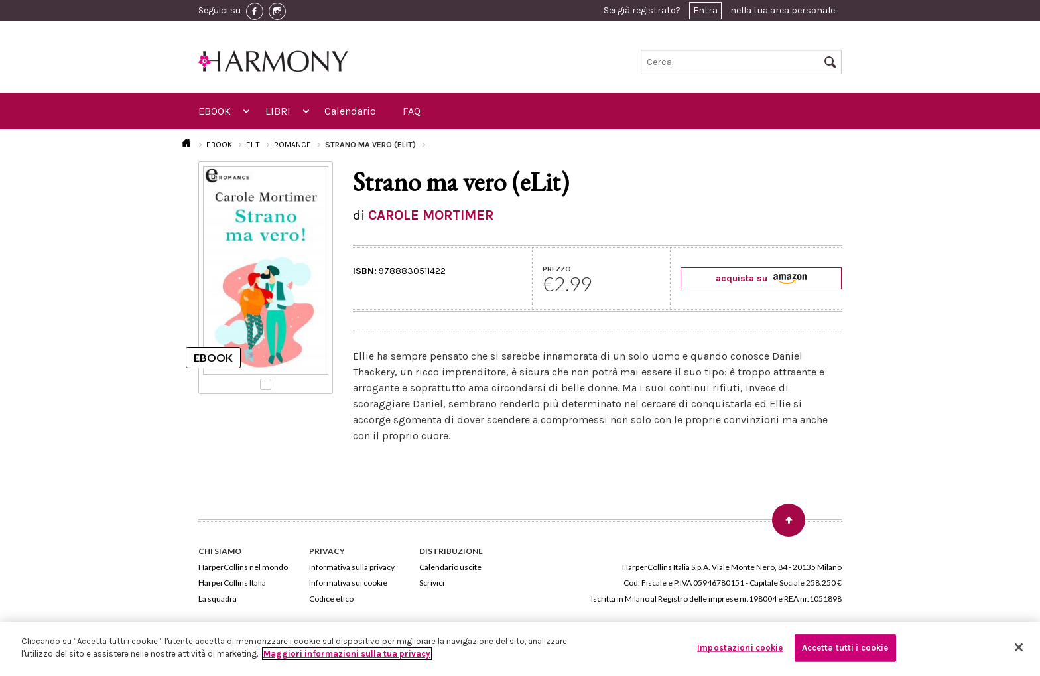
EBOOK (214, 111)
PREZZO (557, 269)
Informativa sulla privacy (352, 567)
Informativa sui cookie (348, 583)
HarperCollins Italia (232, 583)
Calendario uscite (450, 567)
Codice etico (331, 599)
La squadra (217, 599)
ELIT (253, 144)
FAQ (412, 111)
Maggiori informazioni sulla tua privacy (346, 654)
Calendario (350, 111)
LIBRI (278, 111)
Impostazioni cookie (740, 648)
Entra (705, 10)
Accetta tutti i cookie (845, 648)
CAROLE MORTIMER (430, 215)
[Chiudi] (1018, 647)
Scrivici (431, 583)
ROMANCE (292, 144)
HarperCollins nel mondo (243, 567)
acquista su (761, 278)
